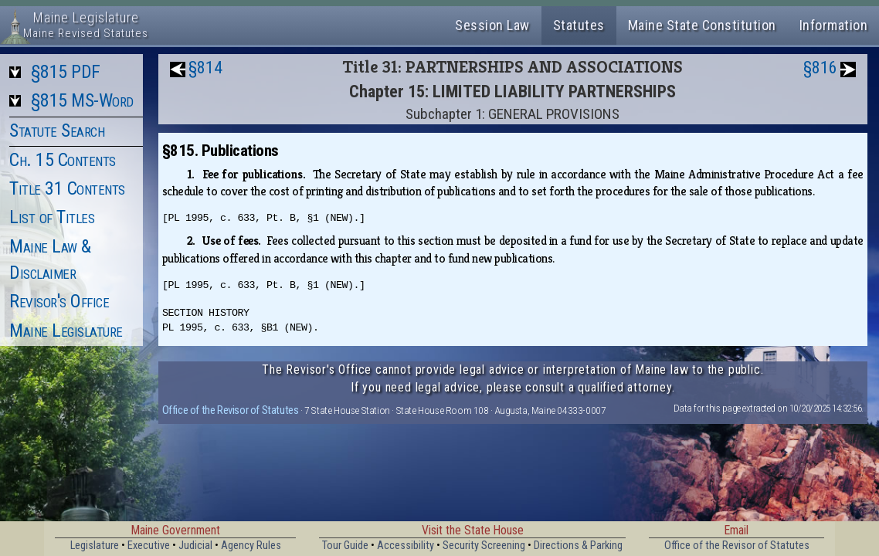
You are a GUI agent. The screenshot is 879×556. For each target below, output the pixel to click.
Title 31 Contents (67, 188)
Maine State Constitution (702, 25)
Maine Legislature (66, 330)
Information (833, 25)
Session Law (492, 25)
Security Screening (484, 545)
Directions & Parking (578, 545)
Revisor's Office (59, 301)
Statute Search (56, 130)
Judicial (195, 545)
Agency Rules (251, 545)
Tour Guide (345, 545)
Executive (148, 545)
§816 (820, 67)
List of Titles (51, 217)
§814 (205, 67)
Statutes (579, 25)
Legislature (94, 545)
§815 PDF (65, 72)
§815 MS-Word (82, 100)
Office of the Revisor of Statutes (230, 410)
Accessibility (405, 545)
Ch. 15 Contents (62, 160)
